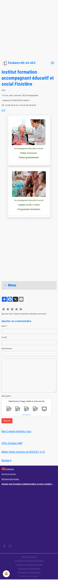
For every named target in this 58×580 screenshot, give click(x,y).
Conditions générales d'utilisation (29, 561)
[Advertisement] (29, 29)
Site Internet (7, 349)
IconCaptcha (26, 414)
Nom (4, 326)
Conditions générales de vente (29, 565)
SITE (3, 110)
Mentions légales (29, 557)
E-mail (4, 337)
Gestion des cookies (29, 576)
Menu (9, 285)
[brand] (18, 63)
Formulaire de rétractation (29, 569)
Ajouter (7, 420)
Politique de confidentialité (29, 572)
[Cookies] (6, 573)
